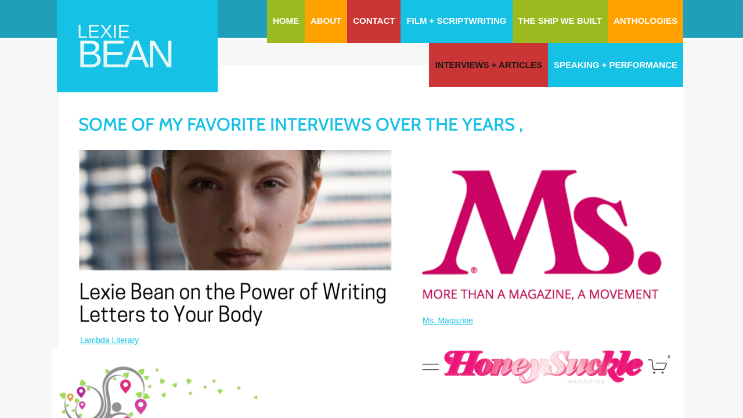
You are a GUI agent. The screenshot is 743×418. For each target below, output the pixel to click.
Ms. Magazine (448, 320)
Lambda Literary (109, 340)
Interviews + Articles (488, 65)
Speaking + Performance (615, 65)
